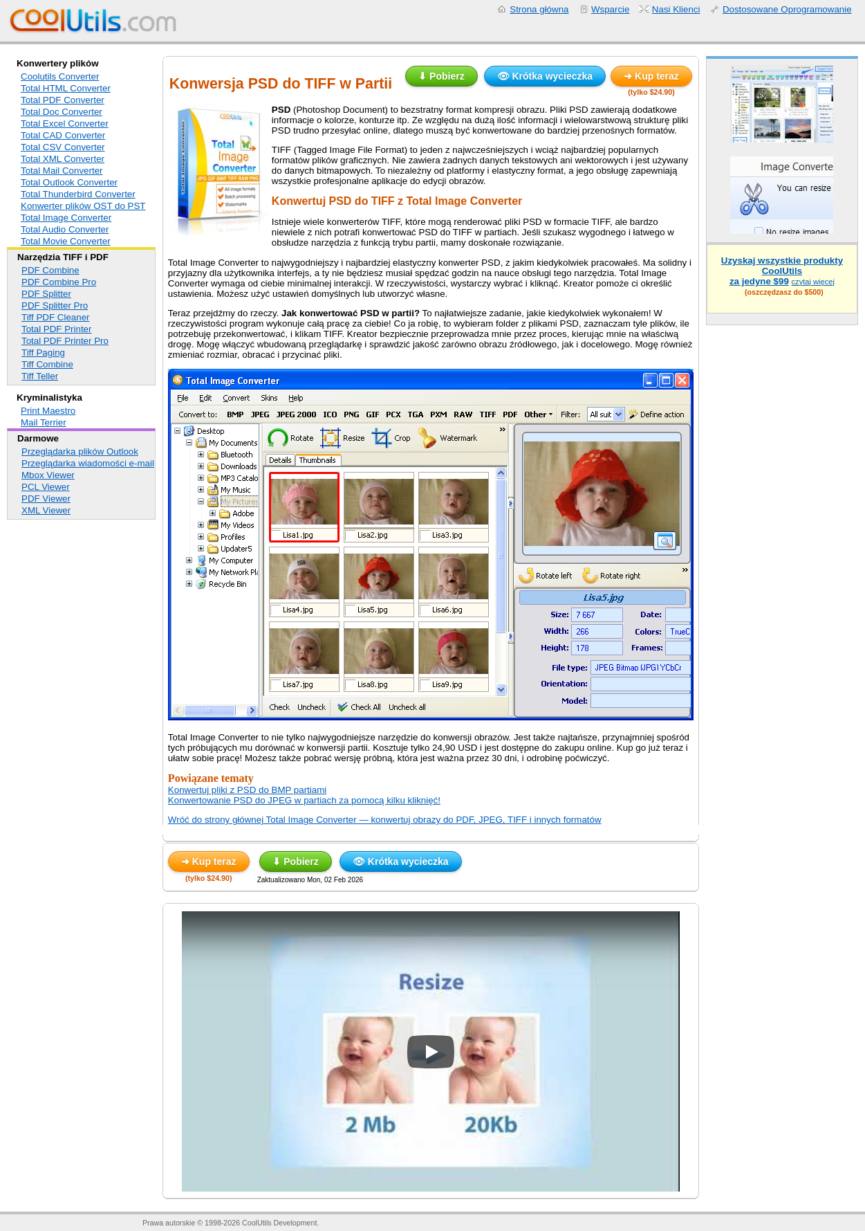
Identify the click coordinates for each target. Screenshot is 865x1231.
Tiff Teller (39, 376)
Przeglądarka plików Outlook (79, 451)
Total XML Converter (62, 159)
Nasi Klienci (676, 9)
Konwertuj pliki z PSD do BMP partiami (247, 790)
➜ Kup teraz (651, 76)
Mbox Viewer (48, 475)
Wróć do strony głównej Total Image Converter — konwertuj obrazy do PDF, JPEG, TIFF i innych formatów (385, 819)
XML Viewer (46, 510)
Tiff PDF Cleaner (55, 317)
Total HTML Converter (66, 88)
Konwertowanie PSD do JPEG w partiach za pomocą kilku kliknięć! (304, 800)
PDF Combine (50, 270)
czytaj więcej (813, 281)
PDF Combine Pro (58, 282)
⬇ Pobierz (441, 76)
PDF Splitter (46, 294)
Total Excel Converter (65, 123)
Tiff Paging (43, 352)
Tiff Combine (47, 364)
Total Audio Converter (65, 229)
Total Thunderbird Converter (78, 194)
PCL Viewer (45, 487)
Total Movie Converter (66, 241)
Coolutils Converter (60, 76)
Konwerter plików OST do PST (83, 206)
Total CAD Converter (63, 135)
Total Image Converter (66, 217)
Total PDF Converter (62, 100)
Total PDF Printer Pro (65, 341)
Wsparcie (610, 9)
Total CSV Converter (62, 147)
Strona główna (539, 9)
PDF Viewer (46, 498)
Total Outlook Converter (69, 182)
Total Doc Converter (61, 112)
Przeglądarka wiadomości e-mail (87, 463)
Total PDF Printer (56, 329)
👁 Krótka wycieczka (545, 76)
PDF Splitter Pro (54, 305)
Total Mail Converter (62, 170)
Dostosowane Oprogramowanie (787, 9)
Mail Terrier (43, 422)
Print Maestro (48, 410)
